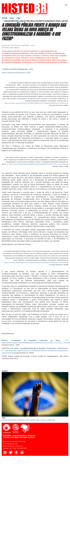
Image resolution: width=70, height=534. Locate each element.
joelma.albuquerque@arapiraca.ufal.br (16, 72)
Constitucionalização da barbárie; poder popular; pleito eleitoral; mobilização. (28, 420)
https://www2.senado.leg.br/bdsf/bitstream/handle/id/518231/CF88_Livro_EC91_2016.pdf (38, 164)
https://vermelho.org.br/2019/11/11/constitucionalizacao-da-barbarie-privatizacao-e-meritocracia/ (36, 103)
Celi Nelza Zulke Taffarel (10, 48)
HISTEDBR (4, 18)
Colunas (12, 18)
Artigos (19, 18)
